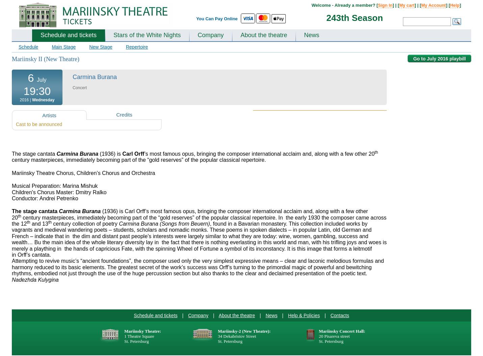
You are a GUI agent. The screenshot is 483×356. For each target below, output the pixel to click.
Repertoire (137, 47)
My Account (433, 5)
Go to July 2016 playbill (439, 58)
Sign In (385, 5)
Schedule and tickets (69, 35)
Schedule (28, 47)
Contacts (339, 315)
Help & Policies (304, 315)
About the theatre (263, 35)
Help (454, 5)
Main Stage (64, 47)
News (311, 35)
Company (211, 35)
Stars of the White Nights (147, 35)
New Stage (100, 47)
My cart (407, 5)
